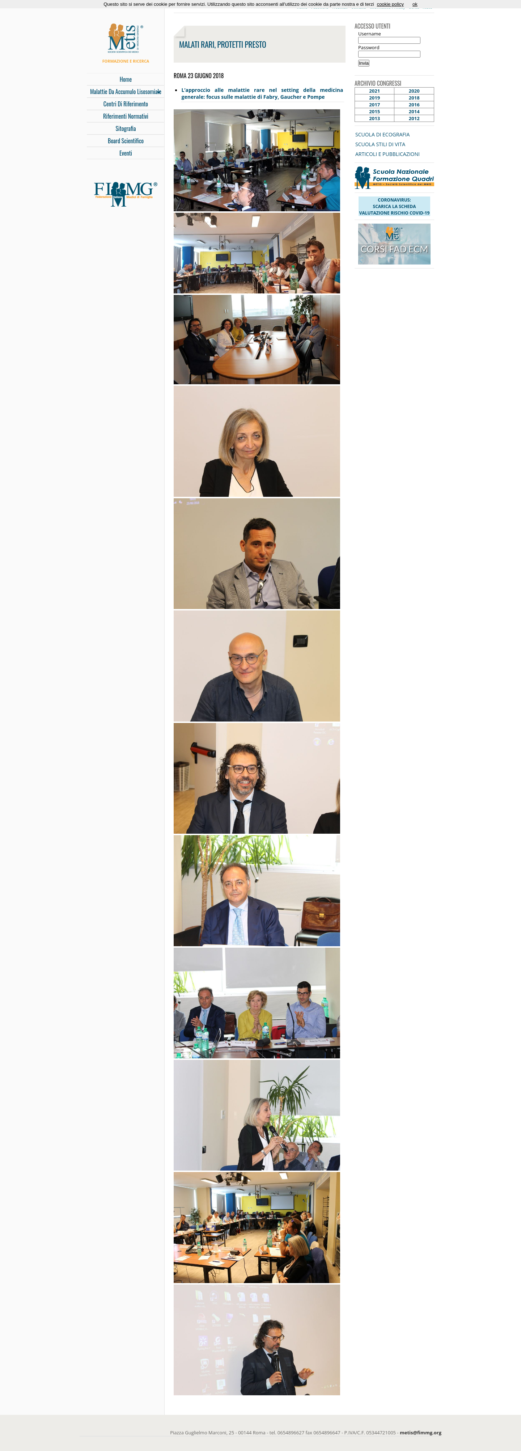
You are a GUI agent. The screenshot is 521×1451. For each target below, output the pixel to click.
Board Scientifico (126, 140)
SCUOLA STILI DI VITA (380, 144)
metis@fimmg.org (420, 1432)
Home (126, 79)
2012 (414, 118)
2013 (374, 118)
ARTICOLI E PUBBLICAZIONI (387, 154)
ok (415, 4)
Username (369, 33)
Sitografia (126, 128)
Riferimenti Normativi (125, 116)
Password (369, 47)
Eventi (125, 153)
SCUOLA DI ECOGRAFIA (382, 134)
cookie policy (390, 4)
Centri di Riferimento (125, 104)
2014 (414, 111)
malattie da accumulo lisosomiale (124, 92)
